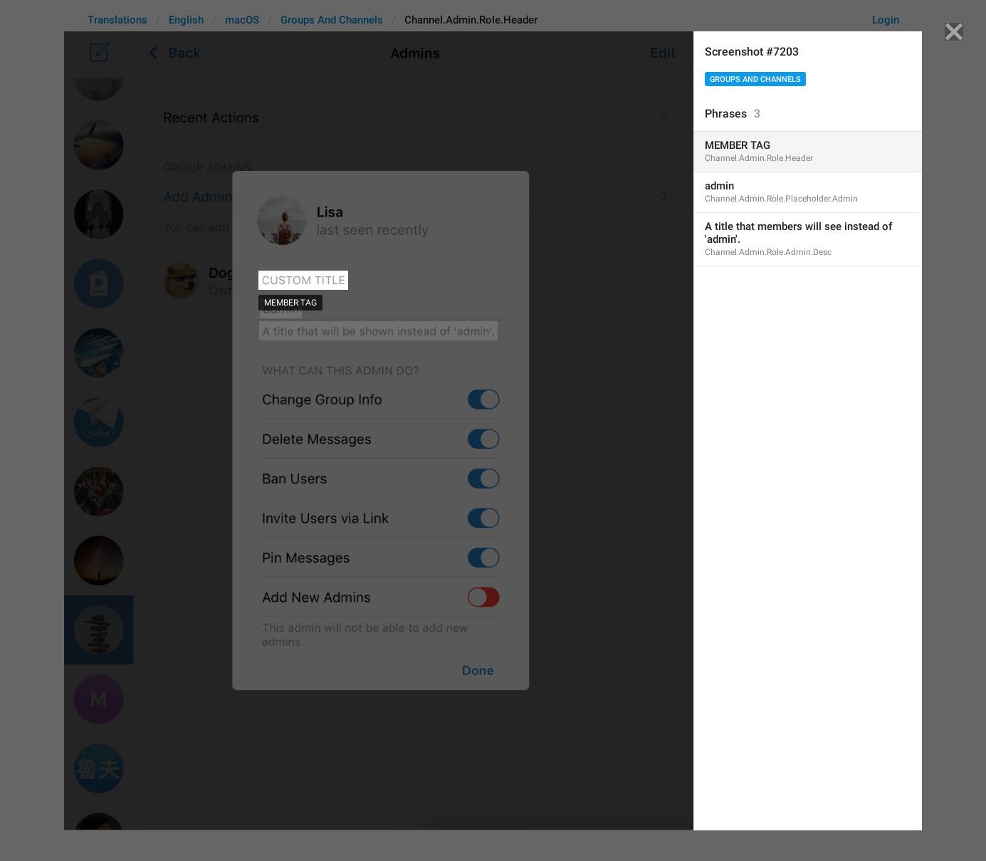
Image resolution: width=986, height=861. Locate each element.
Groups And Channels (755, 79)
